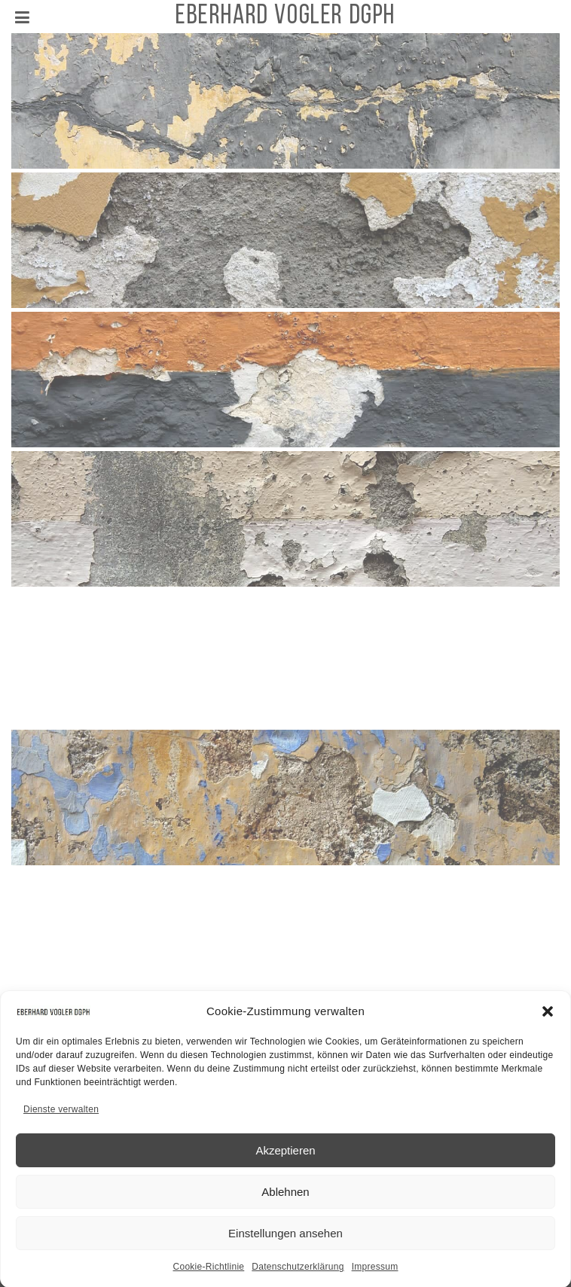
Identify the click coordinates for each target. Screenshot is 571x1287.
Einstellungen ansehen (285, 1238)
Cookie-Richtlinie (208, 1272)
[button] (547, 1016)
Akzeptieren (285, 1155)
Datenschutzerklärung (298, 1272)
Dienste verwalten (61, 1115)
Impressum (375, 1272)
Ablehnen (285, 1197)
